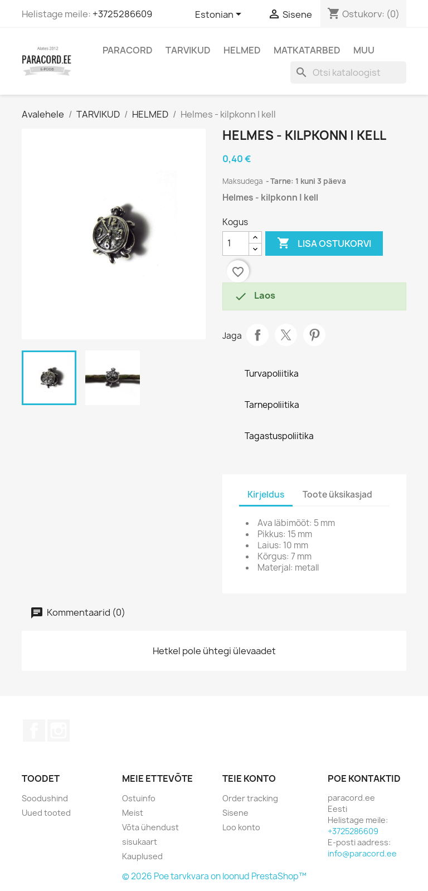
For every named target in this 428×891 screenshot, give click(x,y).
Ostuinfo (138, 798)
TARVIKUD (188, 50)
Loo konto (241, 827)
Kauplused (142, 856)
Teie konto (249, 778)
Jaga (257, 335)
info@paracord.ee (362, 853)
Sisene (235, 812)
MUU (363, 50)
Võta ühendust (150, 827)
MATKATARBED (307, 50)
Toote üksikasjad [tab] (337, 494)
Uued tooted (46, 812)
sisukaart (139, 841)
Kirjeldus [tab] (265, 494)
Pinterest (314, 335)
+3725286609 (122, 14)
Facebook (34, 730)
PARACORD (128, 50)
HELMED (242, 50)
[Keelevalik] (220, 15)
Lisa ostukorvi (324, 243)
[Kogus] (235, 243)
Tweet (286, 335)
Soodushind (45, 798)
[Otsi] (348, 72)
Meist (132, 812)
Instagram (58, 730)
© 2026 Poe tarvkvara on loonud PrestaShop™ (214, 876)
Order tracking (250, 798)
